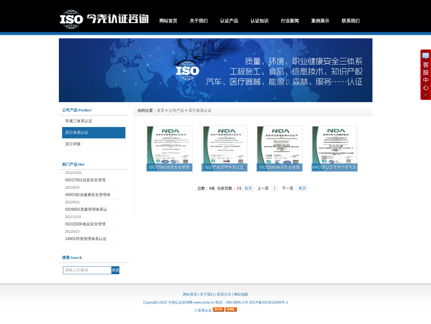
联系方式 (224, 294)
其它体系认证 (76, 132)
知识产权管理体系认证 (224, 167)
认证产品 (229, 20)
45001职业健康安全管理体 (87, 194)
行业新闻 (290, 20)
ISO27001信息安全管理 (85, 180)
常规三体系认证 (78, 121)
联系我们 (351, 20)
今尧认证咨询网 (180, 302)
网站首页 (168, 20)
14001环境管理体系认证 (86, 239)
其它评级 (73, 144)
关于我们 (199, 20)
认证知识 (259, 20)
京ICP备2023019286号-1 (268, 302)
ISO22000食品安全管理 (85, 224)
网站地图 (241, 294)
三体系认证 (203, 310)
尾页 (302, 188)
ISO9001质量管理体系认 (86, 209)
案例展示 (320, 20)
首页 (160, 110)
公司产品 (176, 110)
